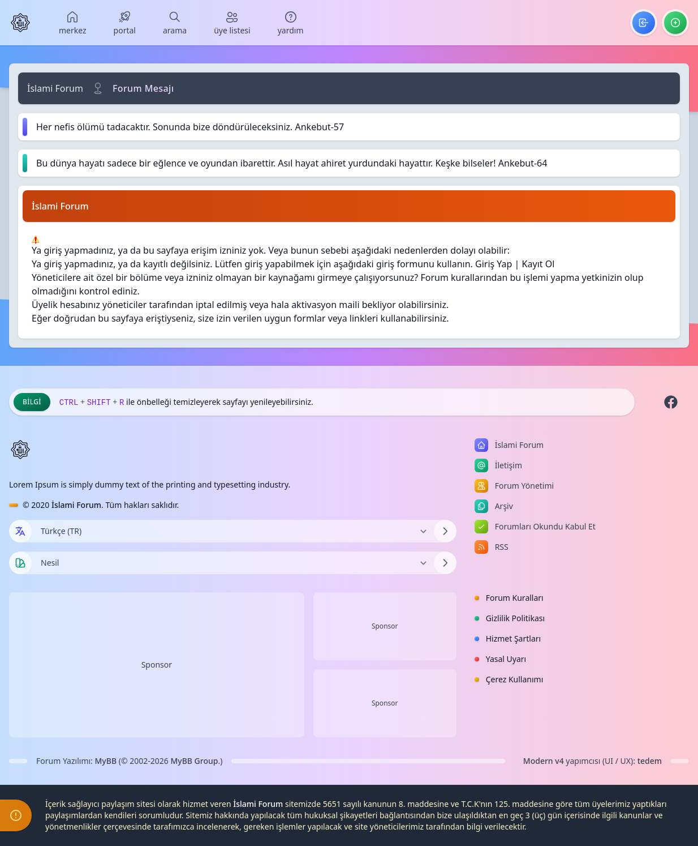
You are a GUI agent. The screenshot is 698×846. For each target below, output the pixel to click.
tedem (649, 760)
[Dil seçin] (20, 531)
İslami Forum (55, 88)
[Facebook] (670, 402)
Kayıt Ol (538, 264)
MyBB (106, 760)
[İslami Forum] (20, 22)
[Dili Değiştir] (233, 531)
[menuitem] (73, 22)
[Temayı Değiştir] (233, 563)
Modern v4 (543, 760)
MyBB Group (194, 760)
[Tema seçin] (20, 563)
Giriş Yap (493, 264)
